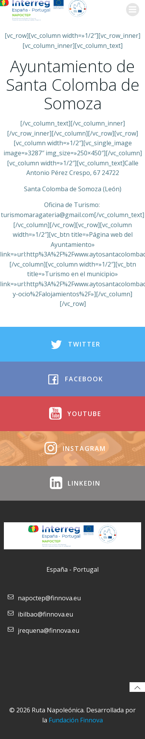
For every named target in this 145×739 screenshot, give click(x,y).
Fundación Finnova (76, 720)
